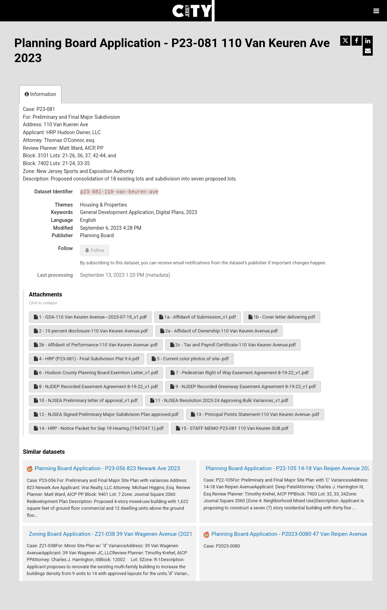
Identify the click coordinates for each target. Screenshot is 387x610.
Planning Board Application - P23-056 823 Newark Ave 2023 (107, 468)
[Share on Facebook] (357, 41)
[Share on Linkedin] (368, 41)
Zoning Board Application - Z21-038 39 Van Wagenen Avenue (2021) (111, 534)
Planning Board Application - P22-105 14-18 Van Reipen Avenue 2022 (289, 468)
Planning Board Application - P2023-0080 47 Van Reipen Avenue (289, 534)
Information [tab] (40, 94)
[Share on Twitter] (345, 41)
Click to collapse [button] (43, 303)
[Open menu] (376, 10)
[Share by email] (368, 51)
